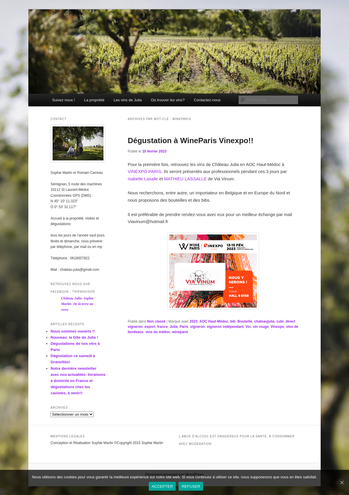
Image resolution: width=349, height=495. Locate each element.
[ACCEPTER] (342, 482)
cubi (280, 321)
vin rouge (261, 327)
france (162, 327)
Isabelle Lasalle (143, 178)
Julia (173, 327)
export (149, 327)
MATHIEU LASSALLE (185, 178)
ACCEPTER (162, 486)
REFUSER (191, 486)
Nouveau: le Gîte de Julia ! (74, 337)
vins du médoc (158, 332)
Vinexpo (277, 327)
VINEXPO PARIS (144, 171)
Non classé (156, 321)
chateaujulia (264, 321)
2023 (194, 321)
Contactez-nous (207, 100)
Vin (248, 327)
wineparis (180, 332)
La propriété (94, 100)
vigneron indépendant (225, 327)
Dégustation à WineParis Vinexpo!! (190, 140)
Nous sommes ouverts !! (73, 331)
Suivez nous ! (63, 100)
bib (233, 321)
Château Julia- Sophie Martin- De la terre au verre (77, 304)
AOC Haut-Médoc (213, 321)
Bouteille (244, 321)
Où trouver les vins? (168, 100)
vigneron (197, 327)
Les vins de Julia (128, 100)
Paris (183, 327)
